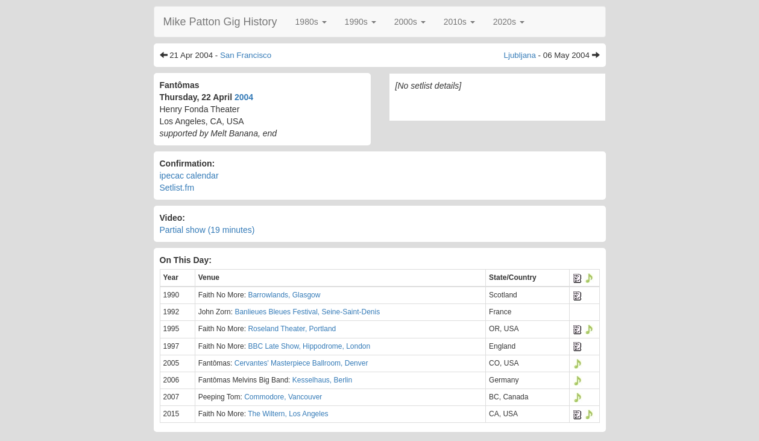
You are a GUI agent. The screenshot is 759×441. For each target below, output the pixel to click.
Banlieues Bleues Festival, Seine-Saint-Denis (307, 312)
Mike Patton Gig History (220, 22)
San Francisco (245, 55)
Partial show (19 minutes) (207, 230)
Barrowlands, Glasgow (284, 295)
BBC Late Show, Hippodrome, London (309, 346)
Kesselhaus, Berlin (322, 380)
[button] (311, 22)
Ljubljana (520, 55)
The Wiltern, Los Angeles (288, 414)
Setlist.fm (177, 187)
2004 (244, 97)
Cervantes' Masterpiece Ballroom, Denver (301, 363)
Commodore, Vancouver (283, 397)
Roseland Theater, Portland (292, 329)
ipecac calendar (189, 175)
